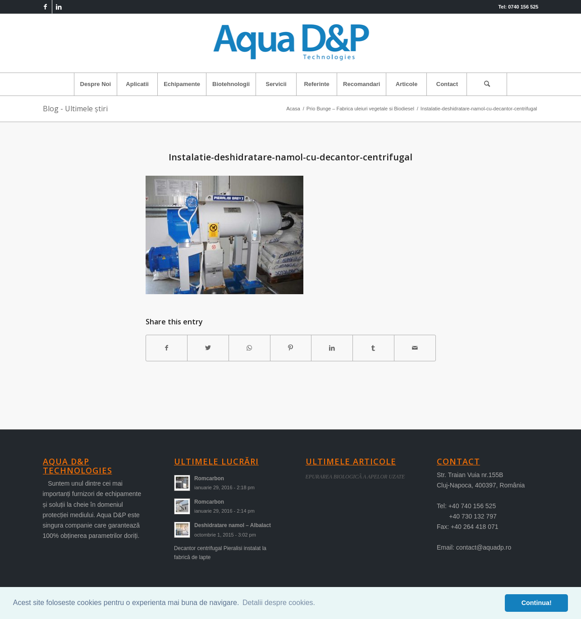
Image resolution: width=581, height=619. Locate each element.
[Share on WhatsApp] (249, 348)
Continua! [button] (537, 602)
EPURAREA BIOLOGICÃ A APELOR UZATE (355, 476)
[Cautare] (487, 84)
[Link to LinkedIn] (59, 7)
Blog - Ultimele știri (75, 109)
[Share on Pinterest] (290, 348)
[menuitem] (95, 84)
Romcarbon (209, 478)
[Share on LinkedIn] (331, 348)
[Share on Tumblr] (373, 348)
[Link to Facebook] (45, 7)
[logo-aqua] (290, 43)
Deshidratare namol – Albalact (232, 525)
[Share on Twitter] (208, 348)
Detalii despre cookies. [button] (278, 602)
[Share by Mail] (414, 348)
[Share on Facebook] (167, 348)
